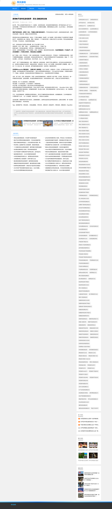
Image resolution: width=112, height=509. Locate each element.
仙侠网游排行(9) (92, 99)
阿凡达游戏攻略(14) (93, 399)
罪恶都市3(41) (91, 368)
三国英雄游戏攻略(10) (84, 84)
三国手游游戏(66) (94, 53)
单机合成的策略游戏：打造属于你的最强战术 (25, 138)
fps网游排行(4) (91, 25)
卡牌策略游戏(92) (83, 195)
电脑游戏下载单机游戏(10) (85, 306)
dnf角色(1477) (82, 25)
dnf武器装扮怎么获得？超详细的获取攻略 (91, 418)
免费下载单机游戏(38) (84, 106)
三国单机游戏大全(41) (84, 35)
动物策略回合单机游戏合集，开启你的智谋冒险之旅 (58, 168)
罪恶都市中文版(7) (83, 374)
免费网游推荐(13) (94, 112)
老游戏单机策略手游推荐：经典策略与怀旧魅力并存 (58, 140)
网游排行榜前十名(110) (84, 359)
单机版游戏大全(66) (83, 183)
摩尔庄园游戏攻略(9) (84, 275)
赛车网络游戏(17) (94, 392)
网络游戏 (31, 8)
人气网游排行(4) (83, 99)
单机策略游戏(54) (83, 186)
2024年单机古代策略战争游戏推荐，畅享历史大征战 (63, 121)
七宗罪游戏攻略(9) (92, 32)
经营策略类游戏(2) (93, 349)
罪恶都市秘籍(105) (83, 383)
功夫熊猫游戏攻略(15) (84, 115)
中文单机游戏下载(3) (84, 96)
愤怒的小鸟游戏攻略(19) (84, 244)
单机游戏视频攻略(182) (84, 177)
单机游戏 (23, 8)
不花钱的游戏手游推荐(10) (85, 93)
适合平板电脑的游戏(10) (84, 396)
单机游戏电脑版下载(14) (84, 167)
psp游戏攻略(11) (94, 28)
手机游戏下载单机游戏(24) (85, 257)
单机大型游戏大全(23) (84, 133)
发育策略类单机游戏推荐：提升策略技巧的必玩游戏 (32, 121)
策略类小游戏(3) (94, 331)
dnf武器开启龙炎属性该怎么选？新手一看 (91, 431)
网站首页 (14, 8)
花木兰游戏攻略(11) (83, 386)
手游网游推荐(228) (83, 269)
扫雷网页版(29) (93, 269)
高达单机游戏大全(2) (84, 402)
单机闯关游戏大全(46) (84, 189)
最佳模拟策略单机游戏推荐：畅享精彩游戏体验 (26, 161)
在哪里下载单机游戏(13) (84, 204)
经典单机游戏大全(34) (84, 340)
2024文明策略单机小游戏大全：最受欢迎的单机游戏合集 (59, 163)
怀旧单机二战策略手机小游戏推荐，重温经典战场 (26, 144)
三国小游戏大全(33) (83, 38)
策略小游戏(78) (82, 322)
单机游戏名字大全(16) (84, 155)
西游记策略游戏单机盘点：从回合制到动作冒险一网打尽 (28, 142)
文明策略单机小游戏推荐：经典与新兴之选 (25, 158)
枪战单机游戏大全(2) (84, 285)
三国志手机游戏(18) (83, 44)
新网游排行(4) (92, 278)
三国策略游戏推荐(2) (84, 78)
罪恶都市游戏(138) (83, 380)
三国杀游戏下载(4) (93, 56)
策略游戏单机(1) (91, 325)
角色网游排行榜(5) (83, 392)
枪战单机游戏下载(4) (84, 281)
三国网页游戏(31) (83, 81)
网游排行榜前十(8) (93, 355)
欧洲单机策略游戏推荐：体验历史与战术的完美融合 (27, 165)
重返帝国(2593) (82, 399)
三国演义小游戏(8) (83, 69)
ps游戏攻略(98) (82, 32)
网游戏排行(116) (83, 352)
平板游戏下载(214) (83, 241)
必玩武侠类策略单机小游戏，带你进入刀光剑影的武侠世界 (59, 138)
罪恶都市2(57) (82, 368)
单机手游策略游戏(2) (84, 143)
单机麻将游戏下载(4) (84, 192)
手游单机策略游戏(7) (84, 263)
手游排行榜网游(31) (83, 266)
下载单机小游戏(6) (83, 90)
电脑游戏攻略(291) (83, 309)
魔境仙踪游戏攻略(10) (84, 408)
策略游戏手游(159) (83, 328)
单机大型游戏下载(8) (84, 130)
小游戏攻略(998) (93, 238)
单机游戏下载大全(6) (84, 149)
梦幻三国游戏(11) (83, 288)
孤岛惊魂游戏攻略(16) (84, 223)
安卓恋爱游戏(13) (83, 229)
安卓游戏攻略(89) (83, 235)
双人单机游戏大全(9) (84, 198)
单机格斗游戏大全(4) (84, 146)
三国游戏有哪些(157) (84, 65)
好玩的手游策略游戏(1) (84, 207)
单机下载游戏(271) (83, 127)
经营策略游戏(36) (83, 349)
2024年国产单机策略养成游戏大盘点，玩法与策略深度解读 (28, 168)
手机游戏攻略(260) (83, 260)
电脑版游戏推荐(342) (84, 315)
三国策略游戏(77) (83, 75)
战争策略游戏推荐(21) (84, 247)
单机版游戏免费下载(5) (84, 180)
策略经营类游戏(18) (83, 337)
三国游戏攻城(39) (83, 62)
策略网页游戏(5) (94, 337)
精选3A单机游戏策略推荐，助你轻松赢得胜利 (57, 147)
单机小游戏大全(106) (84, 140)
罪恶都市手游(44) (94, 377)
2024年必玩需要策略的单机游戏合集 (23, 170)
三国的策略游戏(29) (83, 72)
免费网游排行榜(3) (83, 112)
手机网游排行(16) (94, 260)
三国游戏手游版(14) (83, 59)
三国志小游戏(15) (83, 41)
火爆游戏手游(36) (83, 294)
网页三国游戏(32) (94, 362)
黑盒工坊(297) (94, 408)
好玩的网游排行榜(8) (84, 214)
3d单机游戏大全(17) (83, 19)
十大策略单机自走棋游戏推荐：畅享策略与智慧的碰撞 (27, 147)
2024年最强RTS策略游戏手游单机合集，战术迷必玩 (27, 151)
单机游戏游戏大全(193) (84, 164)
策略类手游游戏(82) (83, 334)
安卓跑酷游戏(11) (93, 235)
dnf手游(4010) (82, 22)
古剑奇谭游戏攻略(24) (84, 201)
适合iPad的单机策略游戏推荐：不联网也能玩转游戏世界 (59, 156)
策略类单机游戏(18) (83, 331)
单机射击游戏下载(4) (84, 136)
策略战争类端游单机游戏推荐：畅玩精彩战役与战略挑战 (28, 163)
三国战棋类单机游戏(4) (84, 50)
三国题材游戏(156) (83, 87)
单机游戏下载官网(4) (84, 152)
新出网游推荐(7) (83, 278)
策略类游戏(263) (94, 334)
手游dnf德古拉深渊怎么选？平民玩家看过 (91, 424)
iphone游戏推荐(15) (83, 28)
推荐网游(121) (93, 272)
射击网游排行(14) (83, 238)
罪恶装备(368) (82, 365)
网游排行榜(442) (83, 355)
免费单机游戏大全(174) (84, 109)
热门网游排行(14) (93, 294)
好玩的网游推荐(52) (83, 217)
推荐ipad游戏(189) (83, 272)
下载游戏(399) (93, 90)
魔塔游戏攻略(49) (83, 405)
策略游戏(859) (82, 325)
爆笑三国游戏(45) (83, 297)
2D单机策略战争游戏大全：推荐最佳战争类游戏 (26, 156)
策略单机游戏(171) (93, 318)
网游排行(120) (92, 352)
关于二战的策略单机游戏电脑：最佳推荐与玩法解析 (58, 154)
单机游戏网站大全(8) (84, 173)
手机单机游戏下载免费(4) (85, 251)
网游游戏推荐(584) (83, 362)
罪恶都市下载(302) (93, 371)
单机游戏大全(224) (83, 158)
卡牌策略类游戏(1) (93, 195)
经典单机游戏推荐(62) (84, 343)
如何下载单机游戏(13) (84, 220)
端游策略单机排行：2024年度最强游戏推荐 (25, 154)
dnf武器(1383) (90, 22)
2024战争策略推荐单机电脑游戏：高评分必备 (57, 158)
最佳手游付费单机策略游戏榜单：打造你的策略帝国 (27, 140)
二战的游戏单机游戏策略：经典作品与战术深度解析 (58, 142)
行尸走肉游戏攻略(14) (84, 389)
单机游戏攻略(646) (83, 161)
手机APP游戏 (41, 8)
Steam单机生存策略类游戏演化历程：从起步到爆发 (58, 149)
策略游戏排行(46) (94, 328)
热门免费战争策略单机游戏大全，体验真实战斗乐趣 (58, 161)
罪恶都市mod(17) (83, 371)
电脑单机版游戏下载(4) (84, 303)
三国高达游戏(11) (94, 87)
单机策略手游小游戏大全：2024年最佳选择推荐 (57, 170)
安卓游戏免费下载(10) (84, 232)
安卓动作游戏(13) (94, 226)
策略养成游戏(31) (83, 318)
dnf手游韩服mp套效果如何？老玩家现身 (90, 427)
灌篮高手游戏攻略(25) (84, 291)
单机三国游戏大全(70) (84, 124)
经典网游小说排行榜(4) (84, 346)
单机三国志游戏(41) (83, 121)
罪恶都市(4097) (91, 365)
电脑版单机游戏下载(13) (84, 312)
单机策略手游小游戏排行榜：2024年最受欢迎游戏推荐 (59, 144)
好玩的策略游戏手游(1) (84, 210)
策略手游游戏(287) (92, 322)
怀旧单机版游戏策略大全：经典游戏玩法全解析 (57, 165)
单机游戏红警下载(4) (84, 170)
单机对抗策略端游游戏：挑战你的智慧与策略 (56, 151)
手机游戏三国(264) (83, 254)
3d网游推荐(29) (94, 19)
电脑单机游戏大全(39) (84, 300)
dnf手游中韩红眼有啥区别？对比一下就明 (91, 421)
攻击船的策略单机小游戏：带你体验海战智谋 (25, 149)
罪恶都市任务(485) (83, 377)
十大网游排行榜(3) (83, 118)
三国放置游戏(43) (83, 56)
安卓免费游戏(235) (83, 226)
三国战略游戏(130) (83, 53)
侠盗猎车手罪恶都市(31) (84, 102)
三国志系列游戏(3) (83, 47)
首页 (66, 14)
